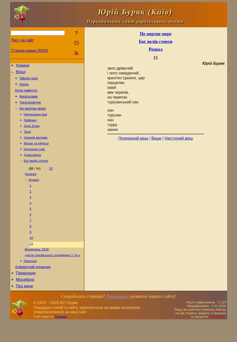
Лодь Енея (32, 133)
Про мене (24, 307)
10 (31, 254)
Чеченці (30, 184)
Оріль (24, 87)
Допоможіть (117, 317)
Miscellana (25, 300)
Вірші (21, 73)
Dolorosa (30, 279)
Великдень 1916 (37, 266)
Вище (156, 138)
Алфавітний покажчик (33, 285)
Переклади (26, 292)
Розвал (34, 191)
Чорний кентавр (35, 146)
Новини (22, 66)
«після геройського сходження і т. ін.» (52, 272)
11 (31, 260)
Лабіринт (30, 127)
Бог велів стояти (36, 171)
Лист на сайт (22, 40)
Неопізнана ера (35, 120)
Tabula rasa (28, 80)
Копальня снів (34, 158)
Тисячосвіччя (30, 107)
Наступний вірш (179, 138)
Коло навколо (26, 94)
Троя (27, 139)
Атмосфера (32, 164)
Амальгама (28, 101)
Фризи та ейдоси (36, 152)
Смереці (60, 337)
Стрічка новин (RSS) (29, 51)
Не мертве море (32, 114)
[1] (51, 178)
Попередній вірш (133, 138)
